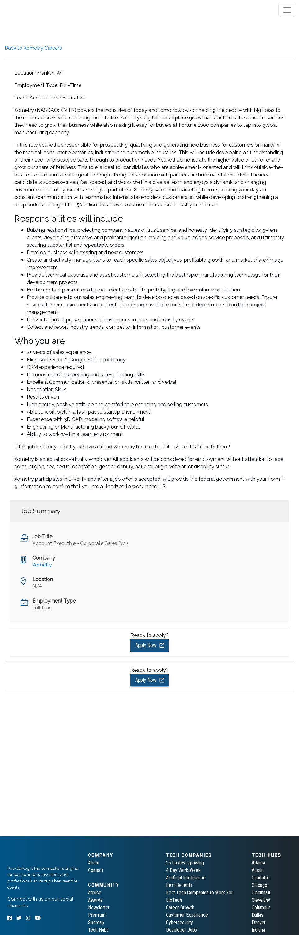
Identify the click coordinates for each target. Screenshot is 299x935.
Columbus (261, 907)
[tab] (29, 9)
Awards (95, 900)
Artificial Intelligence (185, 878)
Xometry (42, 565)
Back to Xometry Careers (33, 48)
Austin (258, 870)
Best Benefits (179, 885)
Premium (97, 915)
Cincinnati (261, 893)
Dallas (257, 915)
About (93, 863)
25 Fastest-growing (185, 863)
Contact (95, 870)
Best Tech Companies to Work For (199, 893)
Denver (259, 922)
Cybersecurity (179, 922)
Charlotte (260, 878)
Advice (94, 893)
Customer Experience (187, 915)
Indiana (258, 930)
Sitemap (96, 922)
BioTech (174, 900)
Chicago (259, 885)
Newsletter (99, 907)
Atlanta (258, 863)
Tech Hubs (98, 930)
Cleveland (261, 900)
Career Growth (180, 907)
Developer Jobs (181, 930)
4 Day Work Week (183, 870)
